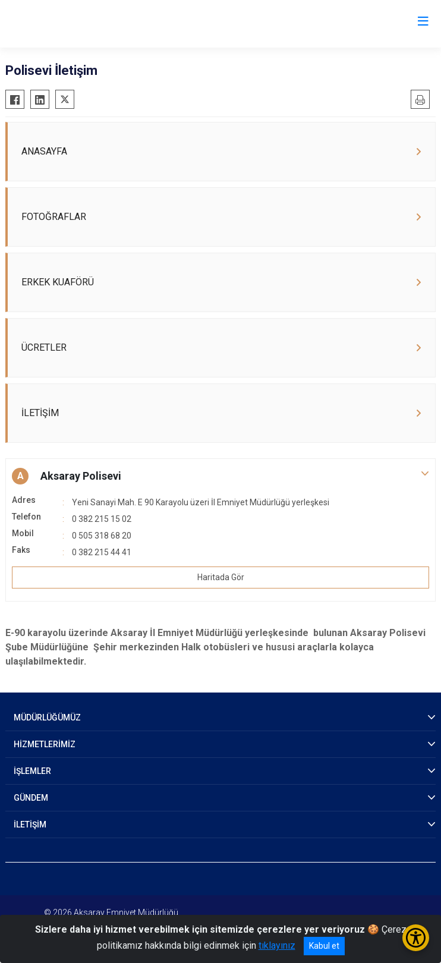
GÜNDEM (31, 797)
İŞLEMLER (32, 771)
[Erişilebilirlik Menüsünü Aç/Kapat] (415, 937)
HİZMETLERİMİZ (44, 744)
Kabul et (324, 946)
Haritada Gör (220, 577)
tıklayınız (277, 945)
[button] (220, 476)
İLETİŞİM (30, 824)
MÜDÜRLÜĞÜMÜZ (47, 717)
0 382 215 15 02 (101, 519)
